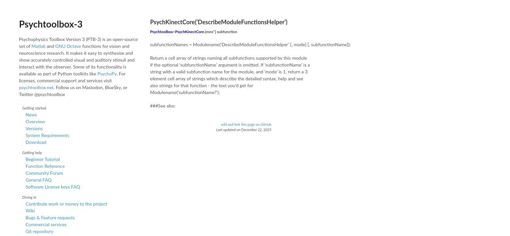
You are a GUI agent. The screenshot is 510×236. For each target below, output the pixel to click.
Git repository (39, 231)
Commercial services (46, 224)
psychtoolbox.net (36, 87)
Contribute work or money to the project (66, 203)
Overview (35, 121)
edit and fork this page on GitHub (246, 125)
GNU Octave (68, 46)
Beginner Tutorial (43, 159)
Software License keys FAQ (53, 186)
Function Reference (45, 166)
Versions (34, 128)
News (31, 114)
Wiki (30, 210)
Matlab (38, 46)
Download (36, 142)
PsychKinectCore (189, 32)
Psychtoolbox (161, 32)
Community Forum (44, 173)
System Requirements (47, 135)
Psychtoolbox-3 (51, 24)
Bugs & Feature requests (50, 217)
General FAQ (38, 180)
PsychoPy (107, 73)
